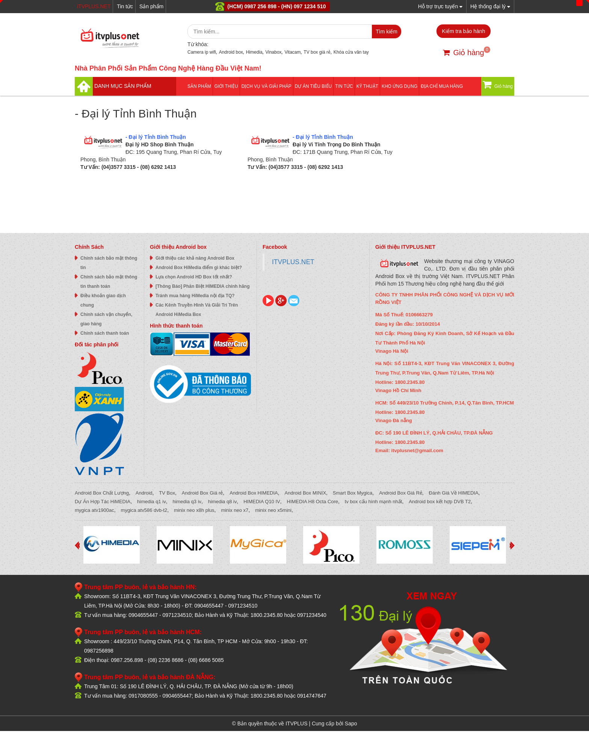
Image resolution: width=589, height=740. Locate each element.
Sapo (351, 723)
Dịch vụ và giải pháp (266, 86)
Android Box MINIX (305, 493)
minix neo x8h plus (194, 510)
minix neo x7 (234, 510)
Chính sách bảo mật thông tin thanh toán (108, 281)
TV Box (167, 493)
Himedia (254, 52)
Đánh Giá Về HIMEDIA (454, 493)
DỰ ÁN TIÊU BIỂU (313, 86)
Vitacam (292, 52)
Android (144, 493)
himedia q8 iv (222, 501)
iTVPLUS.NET (93, 6)
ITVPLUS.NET (293, 262)
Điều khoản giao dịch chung (103, 300)
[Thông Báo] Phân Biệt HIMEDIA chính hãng (203, 286)
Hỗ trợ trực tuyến (440, 6)
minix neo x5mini (273, 510)
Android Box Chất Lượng (102, 493)
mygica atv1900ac (94, 510)
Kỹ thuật (367, 86)
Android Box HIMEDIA (254, 493)
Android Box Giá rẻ (202, 493)
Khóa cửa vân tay (351, 52)
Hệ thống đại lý (490, 6)
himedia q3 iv (186, 501)
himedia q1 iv (151, 501)
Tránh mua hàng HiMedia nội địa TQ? (195, 295)
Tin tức (125, 6)
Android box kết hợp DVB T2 (440, 501)
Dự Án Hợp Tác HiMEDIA (102, 501)
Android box (231, 52)
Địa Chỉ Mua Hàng (442, 86)
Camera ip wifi (201, 52)
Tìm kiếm (386, 32)
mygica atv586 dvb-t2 (144, 510)
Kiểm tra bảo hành (463, 31)
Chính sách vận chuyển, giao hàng (106, 319)
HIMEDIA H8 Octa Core (312, 501)
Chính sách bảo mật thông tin (108, 263)
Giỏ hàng (463, 52)
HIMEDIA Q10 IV (261, 501)
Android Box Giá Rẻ (400, 493)
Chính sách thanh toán (104, 333)
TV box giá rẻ (317, 52)
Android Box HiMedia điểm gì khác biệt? (199, 267)
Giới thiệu (226, 86)
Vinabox (273, 52)
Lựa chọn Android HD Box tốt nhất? (194, 277)
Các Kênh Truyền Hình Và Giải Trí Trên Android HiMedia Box (197, 309)
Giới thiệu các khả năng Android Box (195, 258)
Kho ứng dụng (399, 86)
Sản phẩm (151, 6)
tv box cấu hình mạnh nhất (373, 501)
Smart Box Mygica (352, 493)
